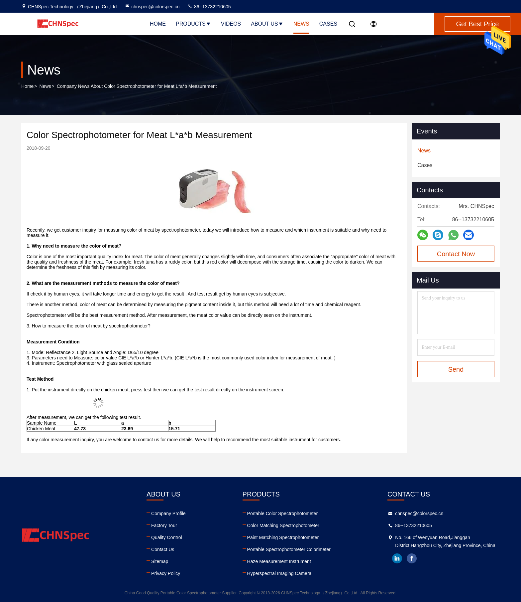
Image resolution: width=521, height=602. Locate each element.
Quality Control (166, 537)
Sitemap (159, 561)
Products (193, 24)
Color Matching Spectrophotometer (283, 525)
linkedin (397, 558)
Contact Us (162, 549)
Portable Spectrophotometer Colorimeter (289, 549)
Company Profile (168, 513)
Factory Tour (164, 525)
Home (158, 24)
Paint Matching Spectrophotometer (283, 537)
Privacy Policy (165, 573)
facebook (412, 558)
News (301, 24)
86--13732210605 (209, 6)
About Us (267, 24)
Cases (328, 24)
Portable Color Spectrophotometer (282, 513)
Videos (231, 24)
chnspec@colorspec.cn (152, 6)
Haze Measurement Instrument (279, 561)
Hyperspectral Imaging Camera (279, 573)
